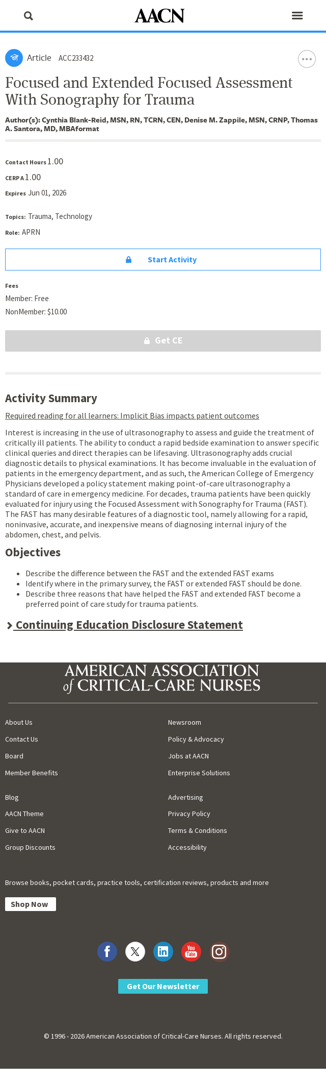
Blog (12, 797)
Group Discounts (30, 847)
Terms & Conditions (197, 830)
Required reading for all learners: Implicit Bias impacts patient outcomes (132, 415)
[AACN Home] (163, 17)
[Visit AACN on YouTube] (191, 952)
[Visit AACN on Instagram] (219, 952)
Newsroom (184, 722)
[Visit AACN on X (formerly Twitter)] (135, 951)
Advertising (185, 797)
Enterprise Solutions (199, 772)
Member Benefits (31, 772)
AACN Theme (24, 813)
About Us (19, 722)
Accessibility (187, 847)
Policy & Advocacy (196, 739)
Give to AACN (25, 830)
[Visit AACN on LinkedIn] (163, 952)
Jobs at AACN (188, 755)
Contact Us (21, 739)
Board (14, 755)
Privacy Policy (189, 813)
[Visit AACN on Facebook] (107, 952)
